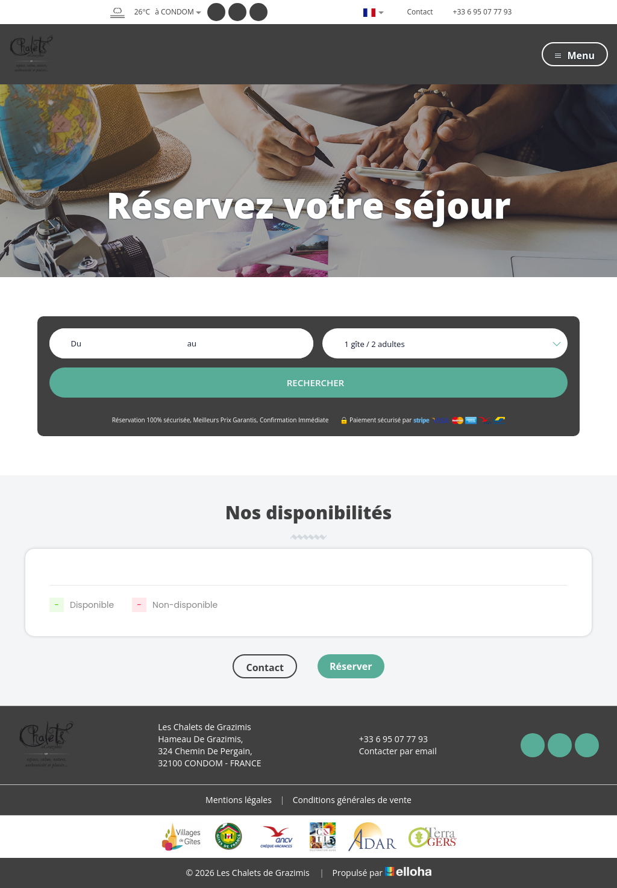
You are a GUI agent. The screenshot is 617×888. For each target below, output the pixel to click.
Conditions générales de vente (352, 799)
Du (75, 343)
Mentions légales (238, 799)
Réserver (351, 666)
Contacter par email (391, 751)
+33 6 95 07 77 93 (386, 739)
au (191, 343)
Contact (264, 667)
